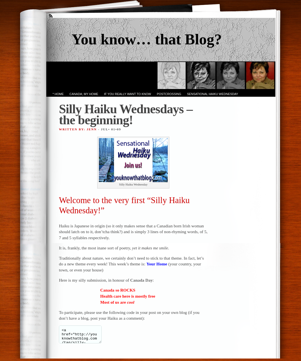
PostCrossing (169, 94)
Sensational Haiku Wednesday (212, 94)
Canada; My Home (83, 94)
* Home (58, 94)
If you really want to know (127, 94)
